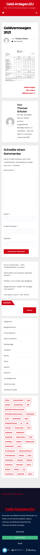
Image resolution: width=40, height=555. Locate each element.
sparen (7, 367)
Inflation (7, 350)
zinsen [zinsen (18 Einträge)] (30, 474)
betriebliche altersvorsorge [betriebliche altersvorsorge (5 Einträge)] (14, 414)
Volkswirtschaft (10, 390)
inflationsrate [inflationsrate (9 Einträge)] (29, 441)
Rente (6, 356)
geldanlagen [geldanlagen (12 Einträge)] (20, 432)
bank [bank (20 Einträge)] (28, 400)
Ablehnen (20, 532)
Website (7, 238)
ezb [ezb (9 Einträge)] (27, 423)
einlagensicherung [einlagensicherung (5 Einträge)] (11, 423)
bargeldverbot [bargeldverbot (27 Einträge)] (18, 404)
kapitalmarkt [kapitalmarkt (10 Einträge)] (9, 446)
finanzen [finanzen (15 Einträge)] (8, 427)
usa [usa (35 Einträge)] (24, 469)
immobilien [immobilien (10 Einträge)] (8, 441)
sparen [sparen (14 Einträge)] (29, 464)
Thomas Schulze (21, 39)
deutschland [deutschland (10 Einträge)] (17, 418)
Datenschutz (17, 494)
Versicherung (9, 384)
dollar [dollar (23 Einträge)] (26, 418)
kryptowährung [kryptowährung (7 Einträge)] (10, 451)
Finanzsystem (9, 333)
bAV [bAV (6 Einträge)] (28, 404)
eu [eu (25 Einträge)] (21, 423)
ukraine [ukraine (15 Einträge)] (16, 469)
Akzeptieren (20, 538)
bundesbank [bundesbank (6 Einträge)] (30, 414)
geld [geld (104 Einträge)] (28, 427)
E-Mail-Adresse (11, 226)
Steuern (7, 373)
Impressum (6, 494)
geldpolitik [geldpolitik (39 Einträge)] (8, 437)
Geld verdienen (10, 339)
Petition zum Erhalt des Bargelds (18, 281)
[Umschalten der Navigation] (36, 13)
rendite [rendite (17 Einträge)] (21, 455)
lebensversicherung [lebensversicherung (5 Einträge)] (25, 451)
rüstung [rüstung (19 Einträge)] (29, 460)
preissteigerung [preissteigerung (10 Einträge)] (10, 455)
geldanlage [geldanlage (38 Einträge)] (8, 432)
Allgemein (8, 322)
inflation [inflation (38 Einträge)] (19, 441)
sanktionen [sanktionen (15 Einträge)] (8, 464)
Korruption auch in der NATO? (16, 295)
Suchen (7, 303)
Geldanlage (8, 344)
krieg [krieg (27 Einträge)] (19, 446)
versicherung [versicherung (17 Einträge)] (9, 474)
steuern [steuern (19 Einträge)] (7, 469)
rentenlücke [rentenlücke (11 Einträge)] (9, 460)
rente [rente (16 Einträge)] (29, 455)
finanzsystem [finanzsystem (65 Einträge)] (19, 427)
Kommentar (9, 170)
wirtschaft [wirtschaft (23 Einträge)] (20, 474)
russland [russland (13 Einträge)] (20, 460)
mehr (20, 543)
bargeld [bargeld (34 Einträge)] (7, 404)
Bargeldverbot (10, 327)
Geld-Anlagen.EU (20, 4)
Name (7, 214)
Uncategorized (10, 378)
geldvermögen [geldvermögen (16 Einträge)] (20, 437)
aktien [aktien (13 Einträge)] (7, 400)
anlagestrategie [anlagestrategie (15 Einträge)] (18, 400)
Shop (6, 361)
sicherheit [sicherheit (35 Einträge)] (19, 464)
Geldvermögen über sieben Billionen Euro (28, 90)
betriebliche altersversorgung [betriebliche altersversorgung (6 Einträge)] (14, 409)
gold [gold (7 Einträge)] (30, 437)
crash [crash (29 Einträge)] (7, 418)
